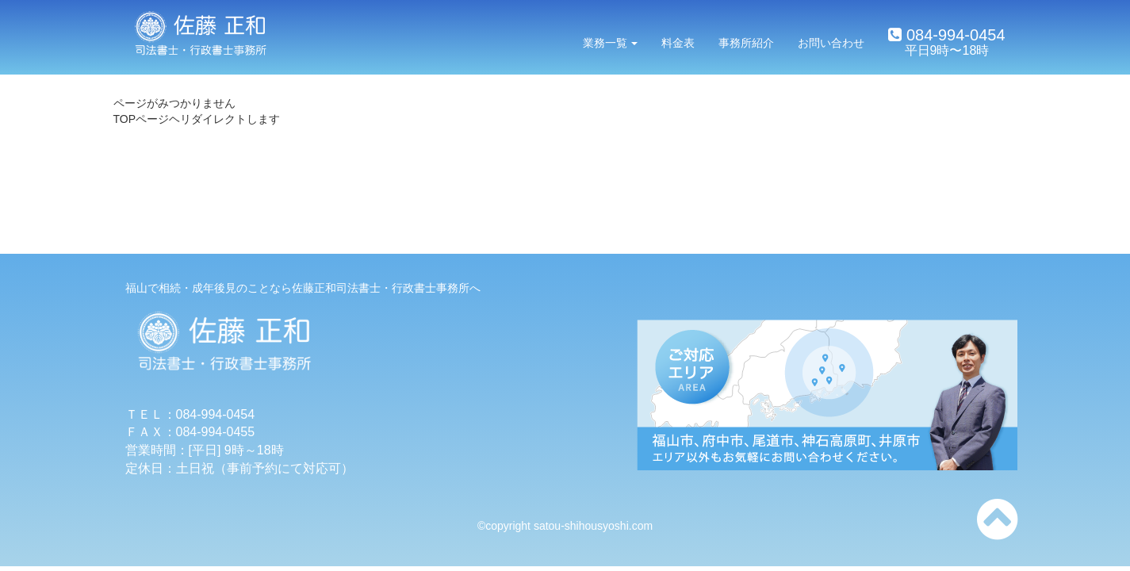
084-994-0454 (953, 35)
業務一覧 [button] (610, 42)
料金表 (678, 42)
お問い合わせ (831, 42)
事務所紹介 (746, 42)
